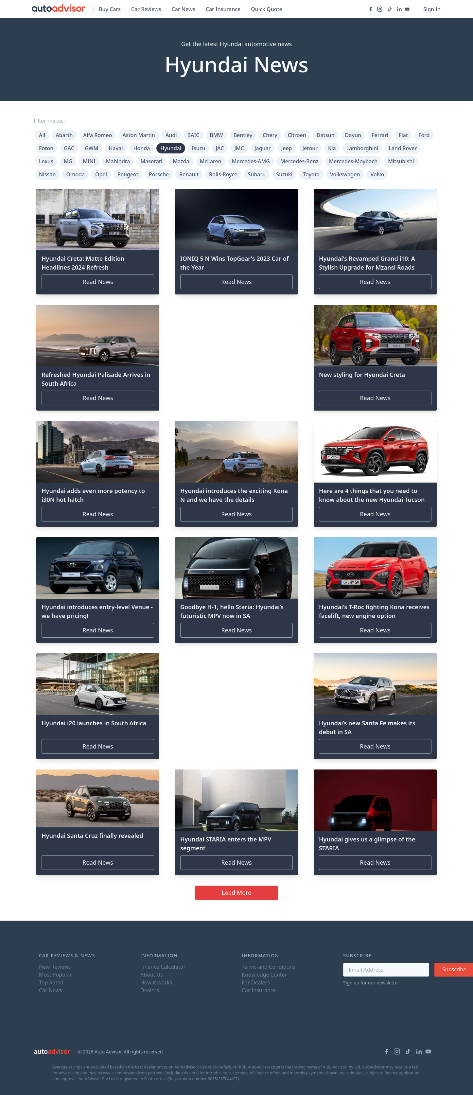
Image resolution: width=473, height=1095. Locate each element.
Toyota (311, 174)
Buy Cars (110, 9)
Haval (116, 148)
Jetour (310, 148)
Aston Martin (138, 135)
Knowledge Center (264, 974)
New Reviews (55, 966)
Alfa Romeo (97, 135)
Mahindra (118, 161)
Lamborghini (362, 148)
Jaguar (262, 148)
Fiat (403, 135)
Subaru (257, 174)
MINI (89, 161)
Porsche (159, 174)
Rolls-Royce (223, 174)
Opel (101, 174)
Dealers (149, 990)
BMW (216, 135)
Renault (189, 174)
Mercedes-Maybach (353, 161)
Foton (46, 148)
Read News (97, 282)
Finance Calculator (162, 966)
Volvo (377, 174)
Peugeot (127, 174)
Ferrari (380, 135)
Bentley (243, 135)
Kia (332, 148)
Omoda (75, 174)
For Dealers (256, 982)
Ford (424, 135)
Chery (270, 135)
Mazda (181, 161)
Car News (183, 9)
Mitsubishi (401, 161)
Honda (141, 148)
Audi (171, 135)
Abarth (64, 135)
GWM (91, 148)
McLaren (210, 161)
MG (68, 161)
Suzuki (284, 174)
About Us (151, 974)
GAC (69, 148)
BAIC (193, 135)
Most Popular (55, 974)
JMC (239, 148)
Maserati (151, 161)
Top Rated (51, 982)
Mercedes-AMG (251, 161)
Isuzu (198, 148)
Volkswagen (345, 174)
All (42, 135)
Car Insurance (223, 9)
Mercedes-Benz (299, 161)
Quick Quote (266, 9)
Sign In (432, 9)
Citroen (297, 135)
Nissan (47, 174)
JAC (220, 148)
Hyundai (170, 148)
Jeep (286, 148)
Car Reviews (146, 9)
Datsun (326, 135)
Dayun (353, 135)
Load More (237, 892)
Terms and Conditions (268, 966)
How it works (156, 982)
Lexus (46, 161)
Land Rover (403, 148)
